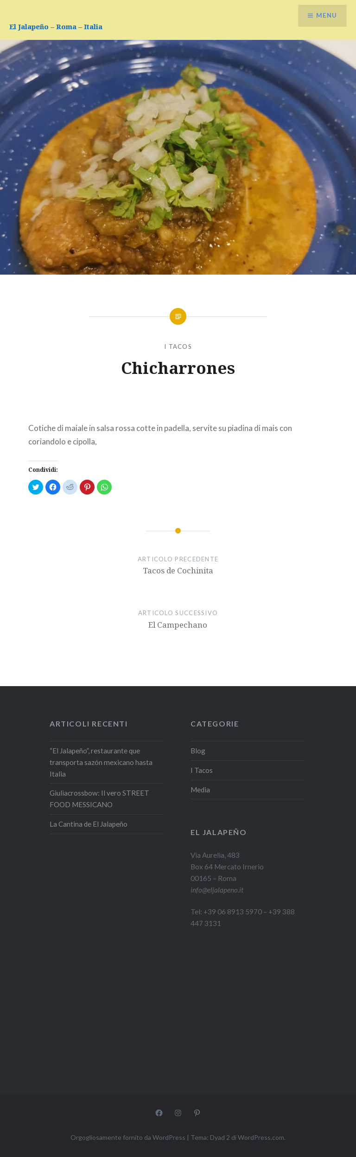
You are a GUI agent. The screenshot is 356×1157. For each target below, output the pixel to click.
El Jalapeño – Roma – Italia (55, 26)
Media (200, 789)
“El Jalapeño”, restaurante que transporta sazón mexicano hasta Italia (101, 762)
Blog (198, 750)
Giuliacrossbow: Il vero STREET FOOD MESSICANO (99, 799)
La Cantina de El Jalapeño (88, 824)
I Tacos (178, 346)
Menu (325, 16)
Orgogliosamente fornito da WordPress (127, 1137)
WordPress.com (261, 1137)
